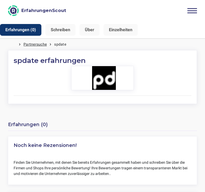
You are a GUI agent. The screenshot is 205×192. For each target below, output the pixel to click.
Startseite (13, 44)
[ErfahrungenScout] (37, 10)
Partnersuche (35, 44)
